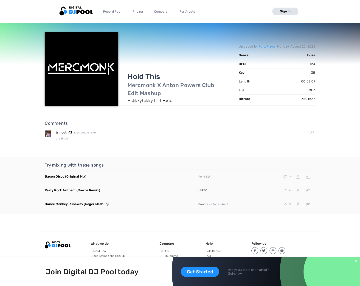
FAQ (208, 256)
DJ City (164, 251)
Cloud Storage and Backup (108, 256)
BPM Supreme (169, 256)
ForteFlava (267, 46)
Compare (161, 12)
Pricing (137, 12)
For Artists (187, 12)
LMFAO (202, 190)
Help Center (213, 251)
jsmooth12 (64, 132)
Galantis (203, 204)
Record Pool (112, 12)
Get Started (200, 272)
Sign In (285, 11)
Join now (235, 274)
